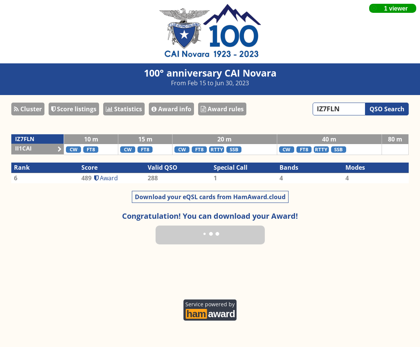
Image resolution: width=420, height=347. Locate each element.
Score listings (73, 109)
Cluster (28, 109)
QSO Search (387, 109)
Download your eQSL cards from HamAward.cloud (210, 197)
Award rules (222, 109)
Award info (171, 109)
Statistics (124, 109)
